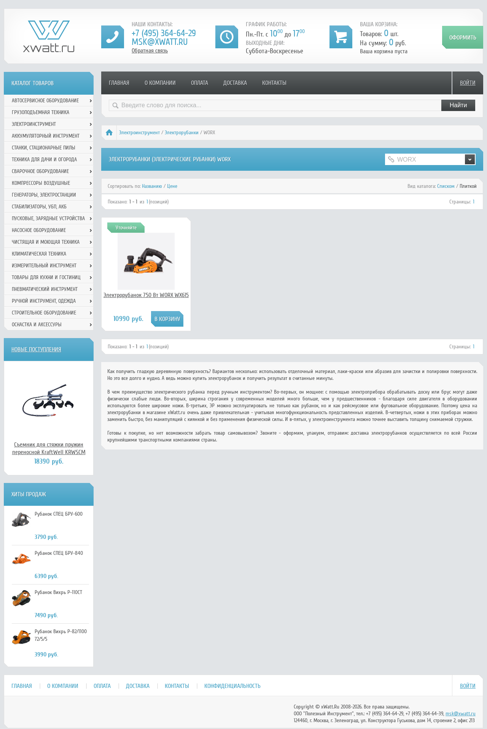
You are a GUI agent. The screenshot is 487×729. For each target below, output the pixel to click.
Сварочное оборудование (40, 171)
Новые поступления (36, 349)
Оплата (199, 83)
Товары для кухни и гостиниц (46, 277)
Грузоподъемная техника (40, 112)
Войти (468, 83)
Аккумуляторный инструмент (46, 136)
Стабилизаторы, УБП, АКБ (39, 206)
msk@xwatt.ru (160, 42)
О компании (160, 83)
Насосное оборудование (39, 230)
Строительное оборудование (44, 313)
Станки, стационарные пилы (43, 148)
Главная (119, 83)
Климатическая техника (39, 254)
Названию (152, 186)
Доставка (235, 83)
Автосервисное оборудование (45, 100)
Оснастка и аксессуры (37, 324)
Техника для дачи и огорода (44, 159)
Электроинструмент (139, 132)
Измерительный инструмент (44, 265)
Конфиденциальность (232, 686)
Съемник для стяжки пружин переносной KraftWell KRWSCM (49, 448)
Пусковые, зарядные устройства (48, 218)
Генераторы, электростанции (44, 195)
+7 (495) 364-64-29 (164, 33)
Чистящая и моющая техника (46, 242)
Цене (172, 186)
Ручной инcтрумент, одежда (44, 301)
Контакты (274, 83)
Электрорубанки (182, 132)
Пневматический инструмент (45, 289)
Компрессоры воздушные (41, 183)
